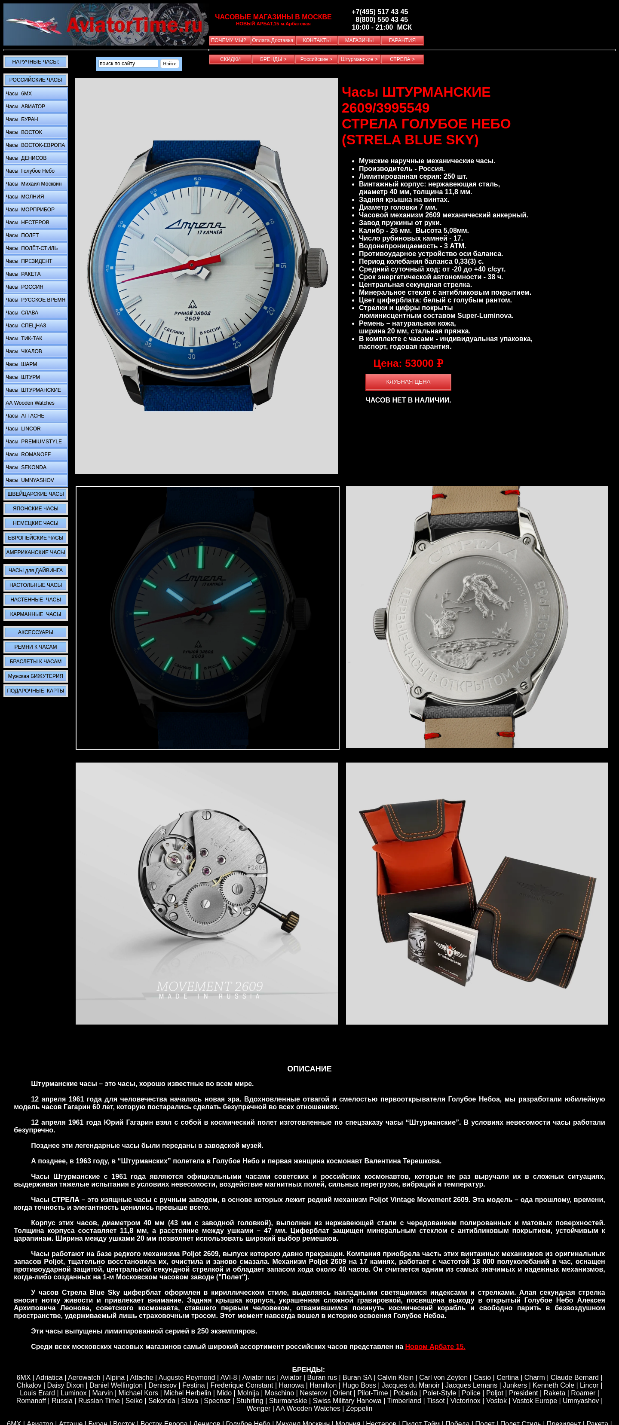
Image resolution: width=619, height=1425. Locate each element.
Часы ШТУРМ (22, 377)
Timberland (404, 1400)
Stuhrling (250, 1400)
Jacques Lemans (471, 1385)
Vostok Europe (534, 1400)
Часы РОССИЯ (23, 287)
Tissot (436, 1400)
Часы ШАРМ (20, 364)
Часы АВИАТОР (24, 107)
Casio (482, 1377)
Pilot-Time (372, 1393)
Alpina (115, 1377)
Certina (507, 1377)
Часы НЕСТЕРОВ (26, 223)
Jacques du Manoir (411, 1385)
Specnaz (217, 1400)
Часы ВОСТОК (23, 132)
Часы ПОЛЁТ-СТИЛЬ (31, 248)
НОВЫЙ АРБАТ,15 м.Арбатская (273, 23)
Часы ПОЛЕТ (21, 235)
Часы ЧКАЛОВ (23, 351)
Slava (189, 1400)
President (523, 1393)
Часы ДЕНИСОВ (25, 158)
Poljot (494, 1393)
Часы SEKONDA (25, 467)
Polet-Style (439, 1393)
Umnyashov (581, 1400)
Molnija (248, 1393)
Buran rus (322, 1377)
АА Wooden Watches (29, 403)
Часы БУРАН (21, 119)
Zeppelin (359, 1408)
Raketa (555, 1393)
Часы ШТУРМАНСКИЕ (32, 390)
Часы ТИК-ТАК (23, 339)
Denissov (162, 1385)
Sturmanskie (288, 1400)
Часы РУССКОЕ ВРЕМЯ (34, 300)
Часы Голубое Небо (29, 171)
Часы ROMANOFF (27, 455)
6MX (23, 1377)
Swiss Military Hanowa (347, 1400)
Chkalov (29, 1385)
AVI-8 (229, 1377)
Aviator (291, 1377)
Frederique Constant (242, 1385)
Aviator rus (258, 1377)
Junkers (515, 1385)
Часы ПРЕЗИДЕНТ (28, 261)
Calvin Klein (395, 1377)
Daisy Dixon (65, 1385)
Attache (141, 1377)
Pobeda (405, 1393)
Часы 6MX (18, 94)
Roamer (583, 1393)
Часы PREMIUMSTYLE (33, 442)
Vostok (496, 1400)
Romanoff (31, 1400)
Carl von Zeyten (443, 1377)
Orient (342, 1393)
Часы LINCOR (22, 429)
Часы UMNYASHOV (29, 480)
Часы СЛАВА (21, 313)
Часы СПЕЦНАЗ (25, 326)
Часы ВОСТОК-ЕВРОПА (34, 145)
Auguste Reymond (187, 1377)
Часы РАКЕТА (22, 274)
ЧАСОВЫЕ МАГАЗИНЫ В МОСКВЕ (273, 17)
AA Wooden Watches (308, 1408)
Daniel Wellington (116, 1385)
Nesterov (313, 1393)
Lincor (589, 1385)
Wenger (259, 1408)
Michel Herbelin (187, 1393)
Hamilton (323, 1385)
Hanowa (291, 1385)
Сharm (534, 1377)
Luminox (73, 1393)
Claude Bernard (575, 1377)
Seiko (134, 1400)
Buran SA (357, 1377)
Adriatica (49, 1377)
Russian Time (99, 1400)
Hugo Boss (359, 1385)
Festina (193, 1385)
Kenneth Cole (553, 1385)
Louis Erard (37, 1393)
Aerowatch (84, 1377)
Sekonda (161, 1400)
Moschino (279, 1393)
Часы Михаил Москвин (32, 184)
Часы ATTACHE (24, 416)
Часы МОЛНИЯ (24, 197)
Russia (62, 1400)
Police (471, 1393)
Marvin (102, 1393)
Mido (224, 1393)
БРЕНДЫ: (308, 1369)
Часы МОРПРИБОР (29, 210)
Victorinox (465, 1400)
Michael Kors (138, 1393)
